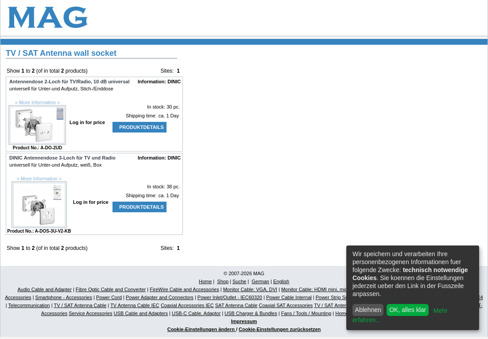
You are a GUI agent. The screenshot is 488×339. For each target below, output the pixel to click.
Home (205, 281)
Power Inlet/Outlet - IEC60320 (230, 297)
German (260, 281)
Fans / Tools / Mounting (306, 313)
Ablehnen (368, 309)
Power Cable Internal (289, 297)
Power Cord (109, 297)
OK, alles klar (407, 309)
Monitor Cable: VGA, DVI (250, 289)
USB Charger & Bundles (251, 313)
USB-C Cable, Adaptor (196, 313)
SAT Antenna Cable (236, 305)
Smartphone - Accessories (63, 297)
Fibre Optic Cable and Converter (111, 289)
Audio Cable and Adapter (45, 289)
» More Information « (37, 102)
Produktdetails (141, 127)
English (281, 281)
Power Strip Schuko (337, 297)
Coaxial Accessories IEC (187, 305)
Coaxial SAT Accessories (286, 305)
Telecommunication (29, 305)
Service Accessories (90, 313)
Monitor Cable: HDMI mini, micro (316, 289)
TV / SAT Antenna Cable (80, 305)
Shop (223, 281)
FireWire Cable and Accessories (184, 289)
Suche (239, 281)
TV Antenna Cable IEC (134, 305)
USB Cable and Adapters (141, 313)
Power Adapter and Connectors (160, 297)
